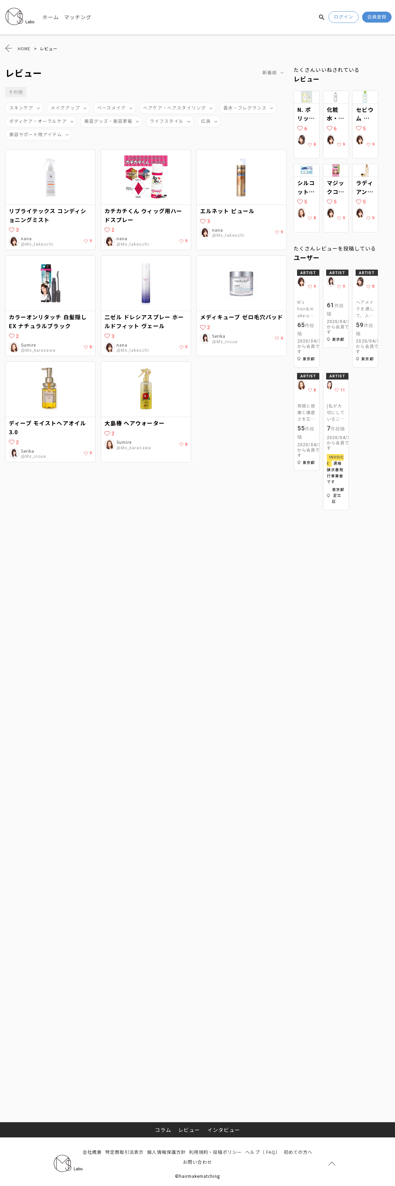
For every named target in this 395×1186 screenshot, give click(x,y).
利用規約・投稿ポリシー (215, 1152)
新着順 (269, 72)
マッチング (77, 17)
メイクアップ (65, 107)
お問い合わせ (197, 1162)
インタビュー (223, 1129)
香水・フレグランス (245, 107)
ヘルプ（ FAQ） (262, 1152)
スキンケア (21, 107)
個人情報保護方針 (166, 1152)
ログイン (343, 16)
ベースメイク (111, 107)
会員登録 (376, 16)
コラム (163, 1129)
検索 (322, 17)
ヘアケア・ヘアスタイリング (174, 107)
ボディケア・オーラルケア (38, 121)
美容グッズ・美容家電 (108, 121)
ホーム (50, 17)
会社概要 (92, 1152)
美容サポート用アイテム (35, 134)
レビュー (189, 1129)
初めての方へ (298, 1152)
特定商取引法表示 (124, 1152)
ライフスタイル (166, 121)
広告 (206, 121)
